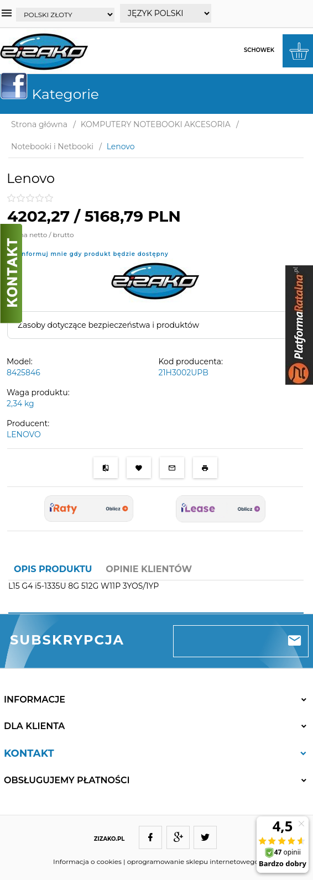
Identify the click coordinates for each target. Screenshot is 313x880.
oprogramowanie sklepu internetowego (193, 861)
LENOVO (24, 434)
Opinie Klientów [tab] (149, 569)
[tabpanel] (156, 592)
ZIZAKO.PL (109, 838)
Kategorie (54, 94)
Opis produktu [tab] (53, 569)
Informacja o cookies (87, 861)
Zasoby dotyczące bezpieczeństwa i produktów (108, 325)
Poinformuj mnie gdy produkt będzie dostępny (90, 254)
